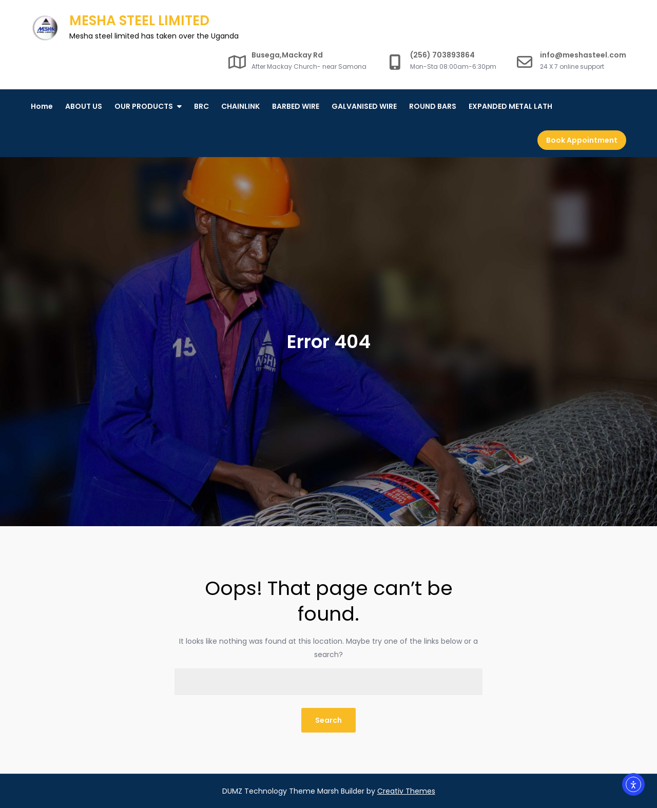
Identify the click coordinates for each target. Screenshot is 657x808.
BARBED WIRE (295, 106)
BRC (201, 106)
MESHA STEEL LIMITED (139, 20)
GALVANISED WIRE (364, 106)
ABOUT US (83, 106)
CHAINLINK (240, 106)
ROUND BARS (432, 106)
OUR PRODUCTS (143, 106)
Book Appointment (581, 140)
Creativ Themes (406, 791)
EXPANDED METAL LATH (510, 106)
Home (42, 106)
